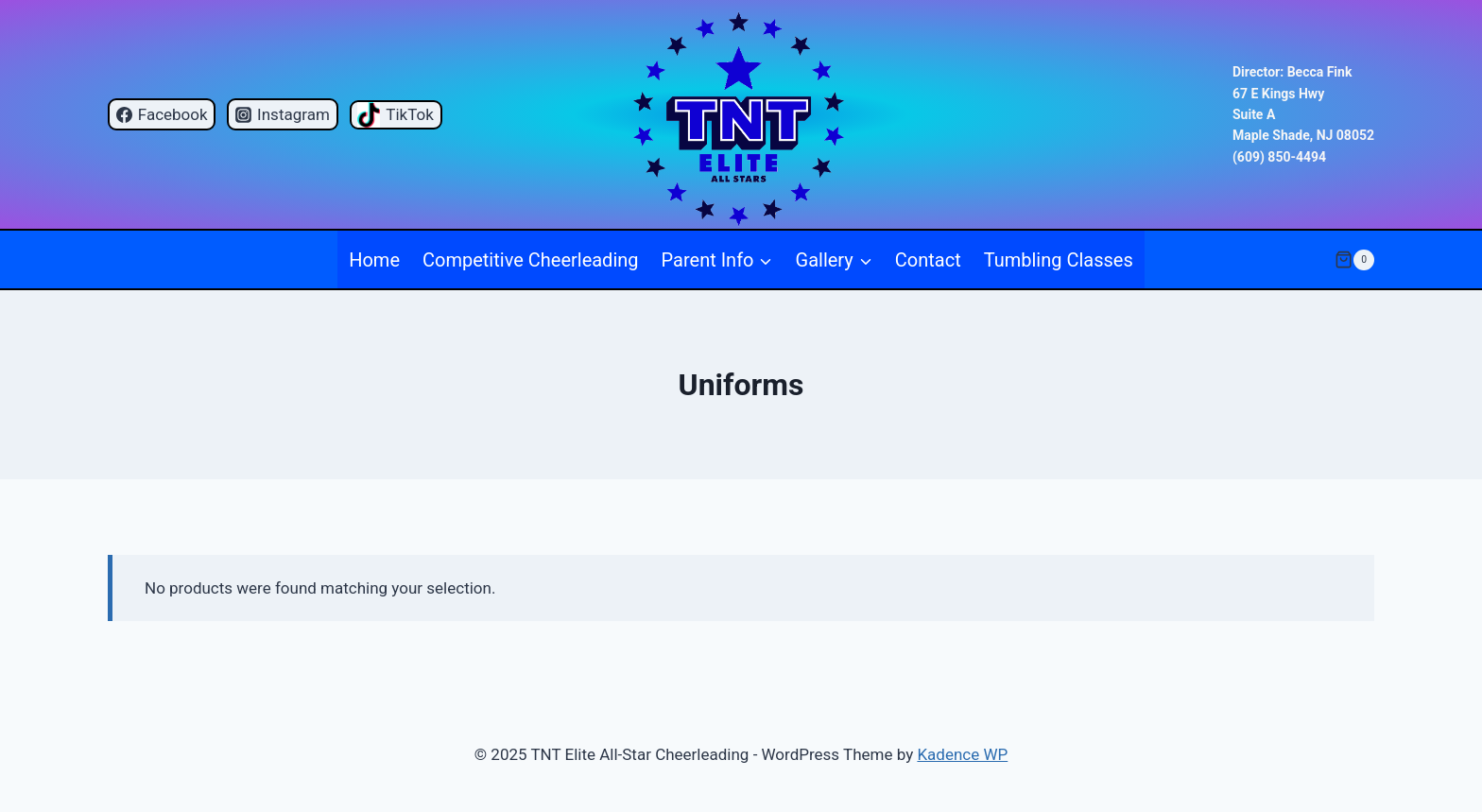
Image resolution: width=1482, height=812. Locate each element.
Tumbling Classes (1058, 260)
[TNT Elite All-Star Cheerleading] (741, 114)
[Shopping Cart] (1354, 260)
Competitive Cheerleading (530, 260)
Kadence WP (962, 754)
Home (374, 260)
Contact (928, 260)
